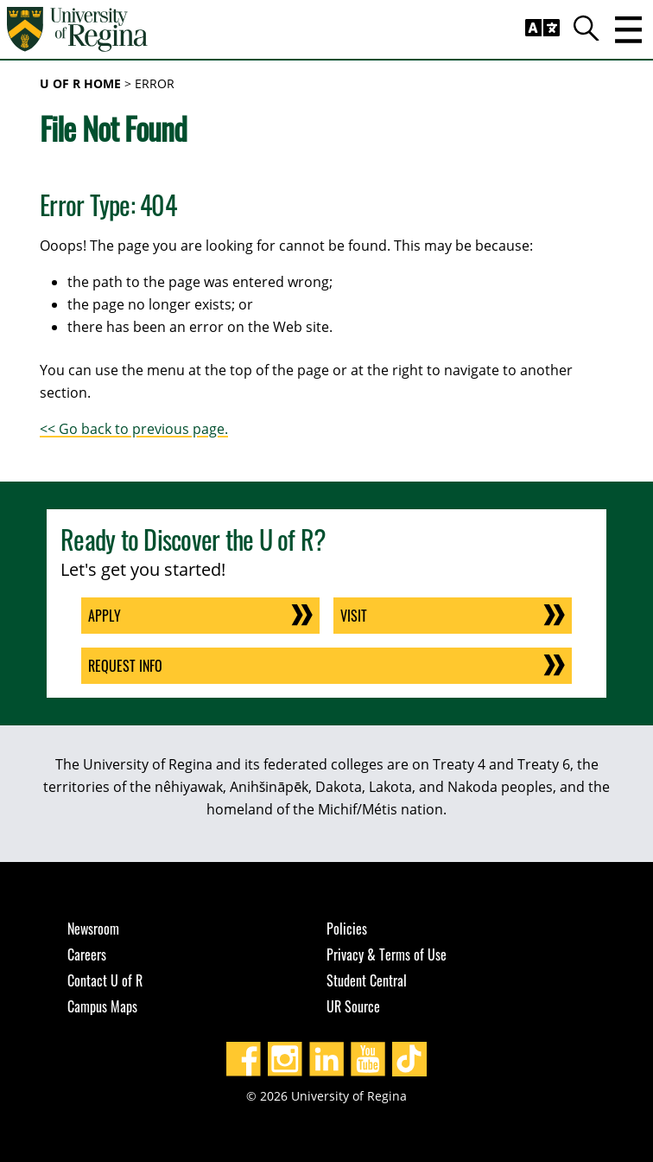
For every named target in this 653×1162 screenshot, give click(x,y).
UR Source (353, 1006)
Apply (104, 615)
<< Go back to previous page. (134, 428)
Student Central (366, 980)
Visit (353, 615)
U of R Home (80, 83)
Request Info (125, 665)
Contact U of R (105, 980)
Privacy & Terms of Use (386, 954)
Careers (86, 954)
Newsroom (93, 928)
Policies (346, 928)
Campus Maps (102, 1006)
